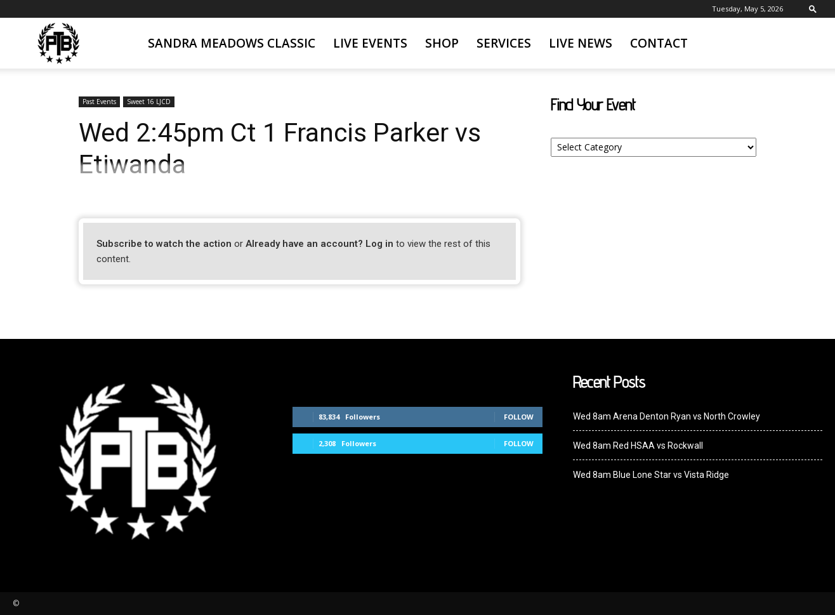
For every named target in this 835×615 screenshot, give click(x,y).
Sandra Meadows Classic (231, 43)
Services (504, 43)
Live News (580, 43)
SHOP (442, 43)
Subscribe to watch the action (164, 243)
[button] (812, 8)
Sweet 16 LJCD (149, 101)
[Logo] (58, 43)
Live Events (370, 43)
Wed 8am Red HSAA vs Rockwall (638, 445)
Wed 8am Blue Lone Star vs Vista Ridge (651, 475)
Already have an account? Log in (319, 243)
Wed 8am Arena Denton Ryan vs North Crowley (666, 416)
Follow (519, 416)
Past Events (99, 101)
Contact (659, 43)
